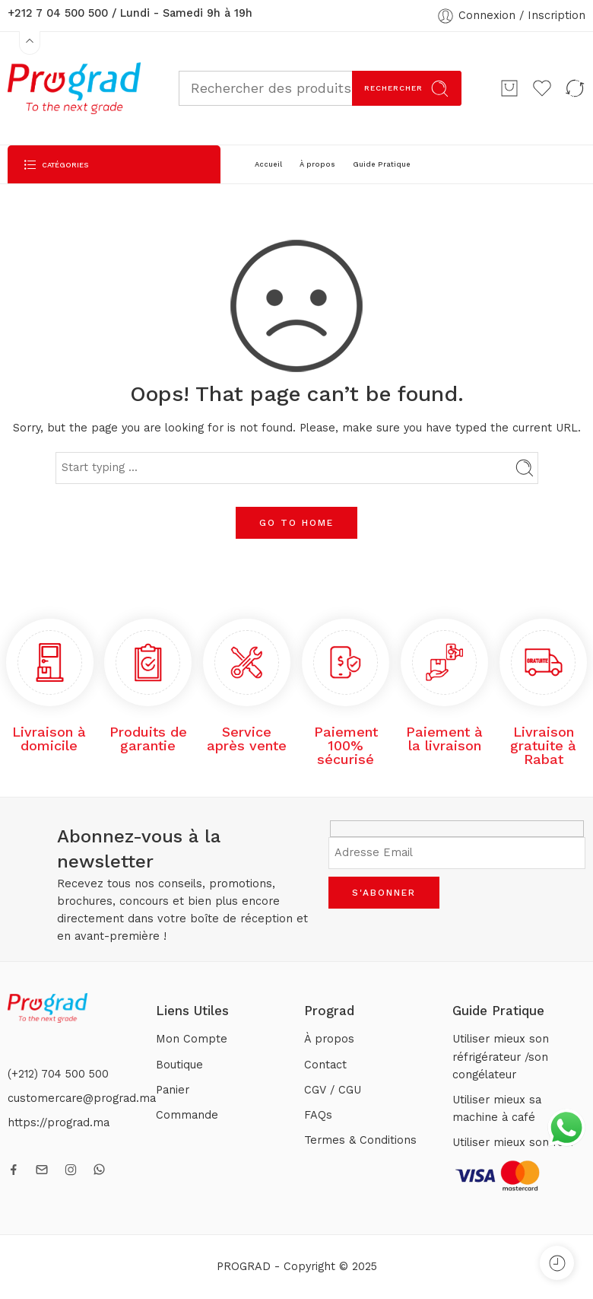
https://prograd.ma (58, 1122)
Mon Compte (191, 1039)
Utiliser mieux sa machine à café (496, 1109)
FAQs (318, 1115)
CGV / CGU (332, 1090)
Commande (187, 1115)
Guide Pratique (382, 164)
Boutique (179, 1065)
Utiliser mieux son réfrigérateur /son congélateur (500, 1057)
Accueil (268, 164)
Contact (325, 1065)
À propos (317, 164)
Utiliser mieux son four (513, 1142)
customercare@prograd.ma (82, 1098)
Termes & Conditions (360, 1140)
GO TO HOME (296, 522)
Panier (172, 1090)
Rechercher (406, 88)
